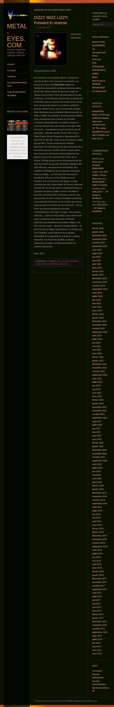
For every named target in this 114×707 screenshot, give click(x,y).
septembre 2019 (99, 503)
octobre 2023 (98, 328)
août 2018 (97, 550)
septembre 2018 (99, 546)
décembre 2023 (99, 321)
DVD (94, 63)
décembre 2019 (99, 493)
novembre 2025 (99, 239)
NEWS (95, 77)
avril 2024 (96, 307)
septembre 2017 (99, 589)
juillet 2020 (97, 468)
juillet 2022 (97, 382)
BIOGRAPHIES (98, 45)
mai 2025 (96, 260)
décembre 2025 (99, 235)
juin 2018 (96, 557)
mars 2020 (97, 482)
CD (48, 261)
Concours (96, 59)
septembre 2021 (99, 418)
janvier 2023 (98, 361)
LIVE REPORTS (99, 70)
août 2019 (97, 507)
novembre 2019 (99, 496)
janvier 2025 (98, 275)
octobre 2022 (98, 371)
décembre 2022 (99, 364)
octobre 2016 (98, 629)
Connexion (97, 671)
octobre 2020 (98, 457)
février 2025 (98, 271)
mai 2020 (96, 475)
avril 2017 (96, 607)
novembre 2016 (99, 625)
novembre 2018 (99, 539)
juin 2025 (96, 257)
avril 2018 (96, 564)
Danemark (74, 261)
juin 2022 (96, 386)
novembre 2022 (99, 368)
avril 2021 (96, 436)
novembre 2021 (99, 410)
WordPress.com (90, 701)
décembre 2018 (99, 536)
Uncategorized (99, 91)
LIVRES (95, 74)
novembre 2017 (99, 582)
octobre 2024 (98, 286)
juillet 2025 (97, 253)
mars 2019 (97, 525)
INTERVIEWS (98, 67)
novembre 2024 (99, 282)
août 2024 (97, 293)
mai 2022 (96, 389)
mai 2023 (96, 346)
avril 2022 (96, 393)
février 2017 (98, 614)
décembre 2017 (99, 578)
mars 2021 (97, 439)
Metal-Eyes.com (17, 35)
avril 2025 (96, 264)
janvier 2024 (98, 318)
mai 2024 (96, 303)
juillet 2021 (97, 425)
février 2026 (98, 228)
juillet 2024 (97, 296)
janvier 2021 (98, 446)
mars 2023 (97, 353)
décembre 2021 (99, 407)
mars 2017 (97, 611)
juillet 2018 (97, 553)
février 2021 (98, 443)
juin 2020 (96, 471)
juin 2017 (96, 600)
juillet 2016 (97, 639)
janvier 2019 (98, 532)
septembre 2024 (99, 289)
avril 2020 (96, 478)
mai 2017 (96, 604)
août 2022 (97, 378)
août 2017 (97, 593)
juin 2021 (96, 428)
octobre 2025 (98, 243)
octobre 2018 (98, 543)
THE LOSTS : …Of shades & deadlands (100, 195)
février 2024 (98, 314)
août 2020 (97, 464)
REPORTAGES (98, 88)
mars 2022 (97, 396)
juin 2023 (96, 343)
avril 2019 (96, 521)
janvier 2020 (98, 489)
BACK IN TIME (98, 42)
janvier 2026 (98, 232)
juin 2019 (96, 514)
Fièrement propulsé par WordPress (50, 701)
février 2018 (98, 571)
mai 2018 (96, 561)
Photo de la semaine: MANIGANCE (98, 165)
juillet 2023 (97, 339)
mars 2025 (97, 268)
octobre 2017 (98, 586)
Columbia (65, 261)
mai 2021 (96, 432)
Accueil (10, 64)
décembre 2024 (99, 278)
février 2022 (98, 400)
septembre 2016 (99, 632)
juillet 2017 (97, 596)
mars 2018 (97, 568)
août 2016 (97, 636)
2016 (58, 261)
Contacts (11, 76)
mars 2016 (97, 653)
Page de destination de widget (16, 93)
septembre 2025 (99, 246)
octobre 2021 (98, 414)
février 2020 (98, 486)
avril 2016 (96, 650)
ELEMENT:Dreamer (101, 132)
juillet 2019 (97, 511)
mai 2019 (96, 518)
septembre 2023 (99, 332)
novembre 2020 (99, 454)
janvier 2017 (98, 618)
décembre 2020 (99, 450)
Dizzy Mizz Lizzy (42, 264)
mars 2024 (97, 310)
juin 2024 (96, 300)
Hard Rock (54, 264)
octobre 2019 (98, 500)
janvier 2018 (98, 575)
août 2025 (97, 250)
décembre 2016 (99, 621)
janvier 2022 (98, 403)
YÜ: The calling (99, 128)
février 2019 (98, 529)
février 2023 (98, 357)
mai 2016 (96, 646)
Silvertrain (97, 179)
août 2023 (97, 335)
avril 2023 (96, 350)
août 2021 (97, 421)
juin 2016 (96, 643)
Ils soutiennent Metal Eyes (17, 84)
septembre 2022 (99, 375)
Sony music (63, 264)
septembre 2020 (99, 461)
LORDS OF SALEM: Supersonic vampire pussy (100, 121)
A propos (11, 70)
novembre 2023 (99, 325)
